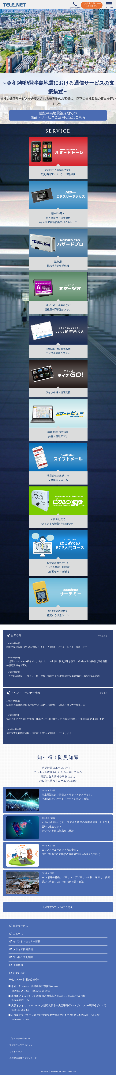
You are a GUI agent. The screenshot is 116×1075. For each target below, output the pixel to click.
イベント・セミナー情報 (26, 941)
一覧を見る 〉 (104, 636)
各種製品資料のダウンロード (23, 1058)
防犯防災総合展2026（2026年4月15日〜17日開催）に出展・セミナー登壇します (46, 647)
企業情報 (18, 965)
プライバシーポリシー (19, 1038)
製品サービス (20, 925)
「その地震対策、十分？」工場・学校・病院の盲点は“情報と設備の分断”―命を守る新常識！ (54, 676)
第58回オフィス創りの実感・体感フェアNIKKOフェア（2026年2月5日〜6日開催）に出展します (55, 719)
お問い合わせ (20, 973)
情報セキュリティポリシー (22, 1045)
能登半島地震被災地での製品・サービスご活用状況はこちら (58, 115)
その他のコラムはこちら (58, 907)
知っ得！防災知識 (23, 957)
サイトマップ (15, 1051)
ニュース (18, 933)
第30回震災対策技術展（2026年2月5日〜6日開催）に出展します (38, 733)
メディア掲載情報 (23, 949)
